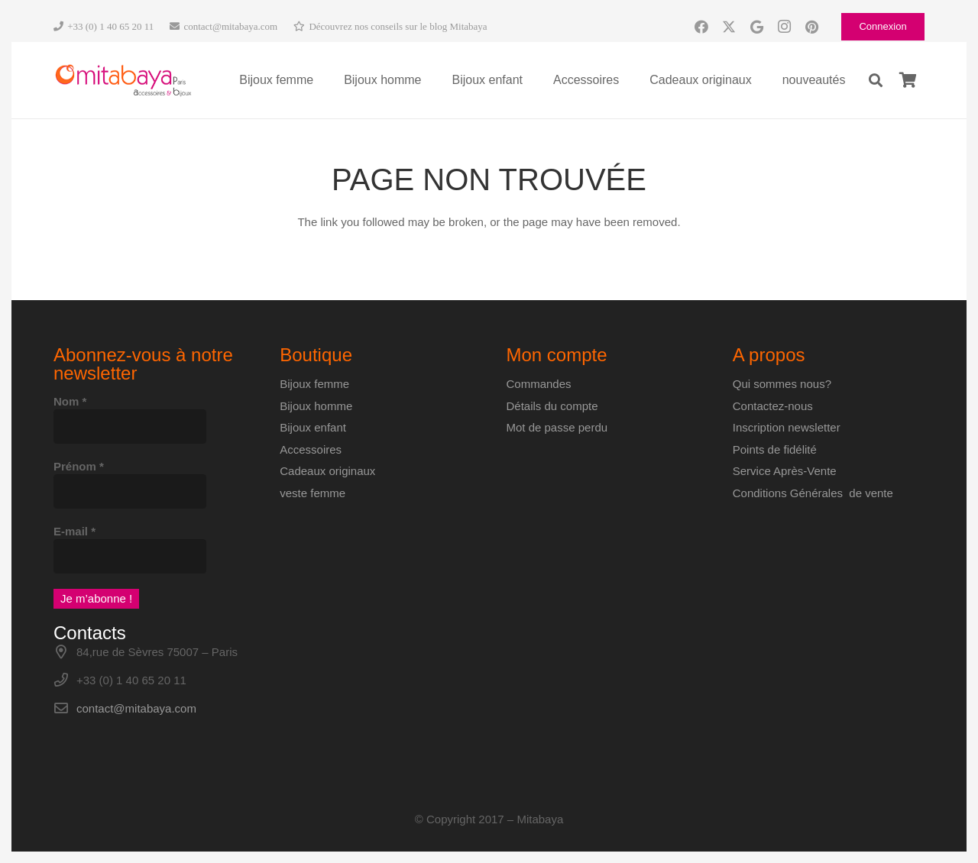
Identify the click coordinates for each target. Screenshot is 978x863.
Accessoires (311, 449)
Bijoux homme (316, 405)
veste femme (312, 492)
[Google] (756, 26)
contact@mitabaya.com (136, 708)
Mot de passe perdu (557, 427)
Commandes (539, 383)
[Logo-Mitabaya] (123, 80)
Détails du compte (552, 405)
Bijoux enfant (313, 427)
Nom (69, 401)
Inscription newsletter (786, 427)
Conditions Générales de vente (813, 492)
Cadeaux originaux (327, 470)
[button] (875, 80)
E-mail (74, 531)
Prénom (78, 466)
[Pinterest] (811, 26)
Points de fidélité (775, 449)
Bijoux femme (314, 383)
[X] (729, 26)
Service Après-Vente (785, 470)
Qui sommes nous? (782, 383)
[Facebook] (701, 26)
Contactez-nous (773, 405)
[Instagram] (784, 26)
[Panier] (908, 80)
